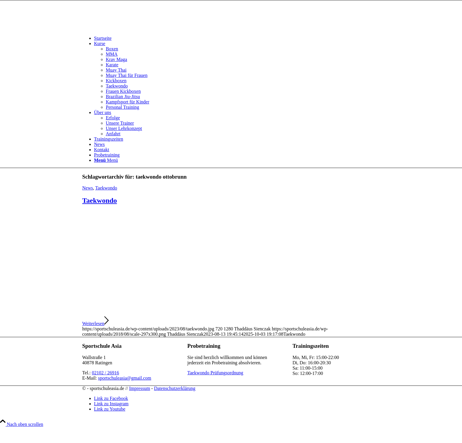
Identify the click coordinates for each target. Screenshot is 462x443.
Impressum (139, 388)
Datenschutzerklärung (174, 388)
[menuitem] (237, 38)
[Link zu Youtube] (109, 408)
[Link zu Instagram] (111, 403)
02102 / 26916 (105, 372)
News (87, 187)
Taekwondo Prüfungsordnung (215, 372)
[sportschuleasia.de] (126, 28)
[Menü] (106, 160)
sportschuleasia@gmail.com (124, 378)
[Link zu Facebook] (111, 398)
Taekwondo (106, 187)
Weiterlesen (95, 323)
